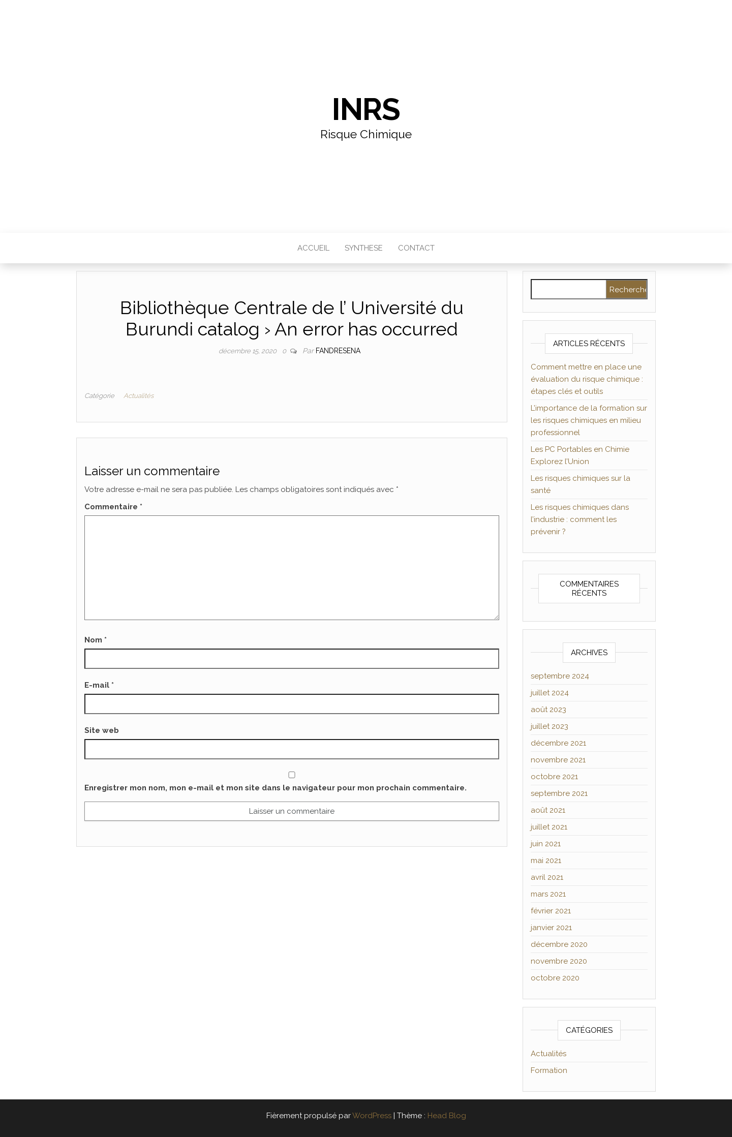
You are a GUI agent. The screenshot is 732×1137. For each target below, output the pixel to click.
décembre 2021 (558, 743)
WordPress (371, 1115)
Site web (101, 730)
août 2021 (548, 810)
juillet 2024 (550, 692)
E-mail (99, 685)
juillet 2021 (549, 827)
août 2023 (548, 709)
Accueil (313, 248)
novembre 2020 (559, 961)
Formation (549, 1070)
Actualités (139, 396)
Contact (416, 248)
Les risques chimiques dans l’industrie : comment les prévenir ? (580, 519)
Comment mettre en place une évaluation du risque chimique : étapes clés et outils (587, 379)
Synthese (364, 248)
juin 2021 (546, 843)
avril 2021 (547, 877)
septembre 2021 (559, 793)
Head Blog (447, 1115)
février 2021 (551, 910)
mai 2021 (546, 860)
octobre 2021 (554, 776)
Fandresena (338, 351)
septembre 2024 (560, 676)
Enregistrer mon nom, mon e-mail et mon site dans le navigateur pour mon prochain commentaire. (275, 787)
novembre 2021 (558, 759)
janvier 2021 (551, 927)
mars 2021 (548, 894)
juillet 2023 (549, 726)
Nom (95, 639)
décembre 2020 (559, 944)
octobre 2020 (555, 977)
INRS (366, 109)
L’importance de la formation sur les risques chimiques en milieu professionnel (589, 420)
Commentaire (113, 506)
